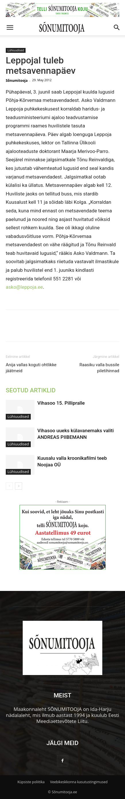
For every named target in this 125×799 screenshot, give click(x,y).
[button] (10, 27)
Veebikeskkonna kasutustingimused (78, 781)
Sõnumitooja (17, 80)
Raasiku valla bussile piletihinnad (99, 367)
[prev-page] (9, 486)
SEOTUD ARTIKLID (30, 390)
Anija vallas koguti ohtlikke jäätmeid (31, 367)
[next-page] (18, 486)
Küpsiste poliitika (31, 781)
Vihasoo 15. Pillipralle (61, 403)
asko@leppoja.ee (24, 287)
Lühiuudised (15, 50)
